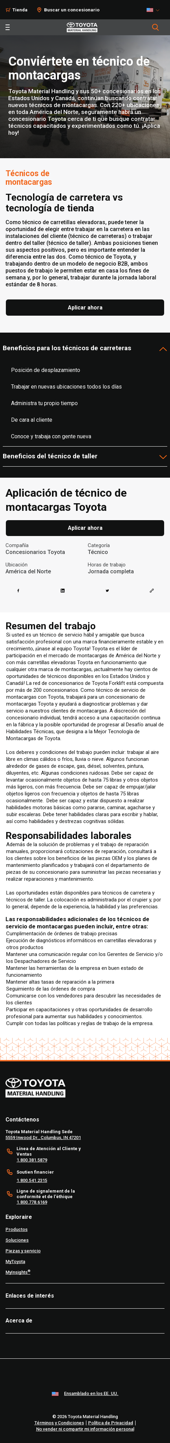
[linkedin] (62, 590)
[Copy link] (151, 590)
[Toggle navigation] (8, 27)
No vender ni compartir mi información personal (85, 1429)
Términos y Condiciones (59, 1422)
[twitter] (107, 590)
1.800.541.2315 (32, 1180)
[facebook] (18, 590)
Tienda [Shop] (20, 9)
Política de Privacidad (110, 1422)
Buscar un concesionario (71, 9)
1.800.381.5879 (32, 1160)
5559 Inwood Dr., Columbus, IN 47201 (43, 1137)
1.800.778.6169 (32, 1202)
